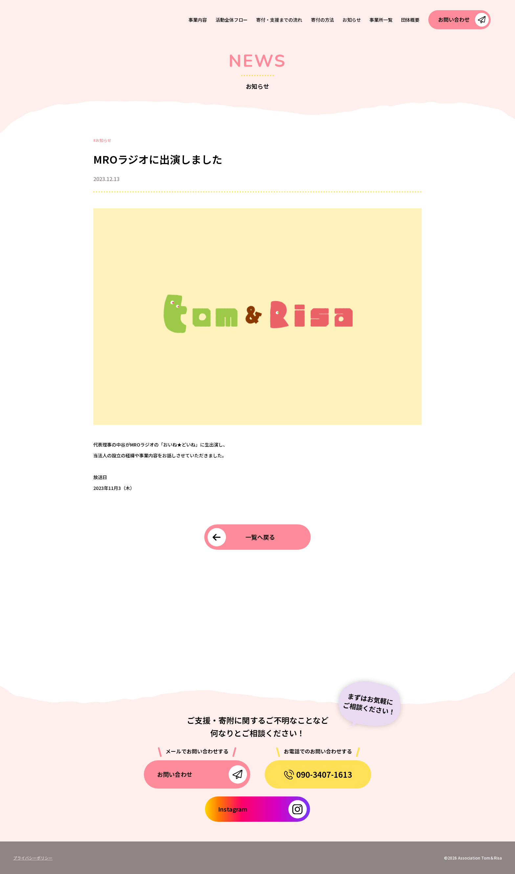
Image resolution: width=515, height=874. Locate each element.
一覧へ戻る (260, 537)
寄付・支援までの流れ (279, 19)
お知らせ (352, 19)
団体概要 (410, 19)
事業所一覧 (380, 19)
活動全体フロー (231, 19)
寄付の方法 (322, 19)
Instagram (232, 809)
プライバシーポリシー (33, 858)
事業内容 (198, 19)
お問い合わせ (454, 19)
